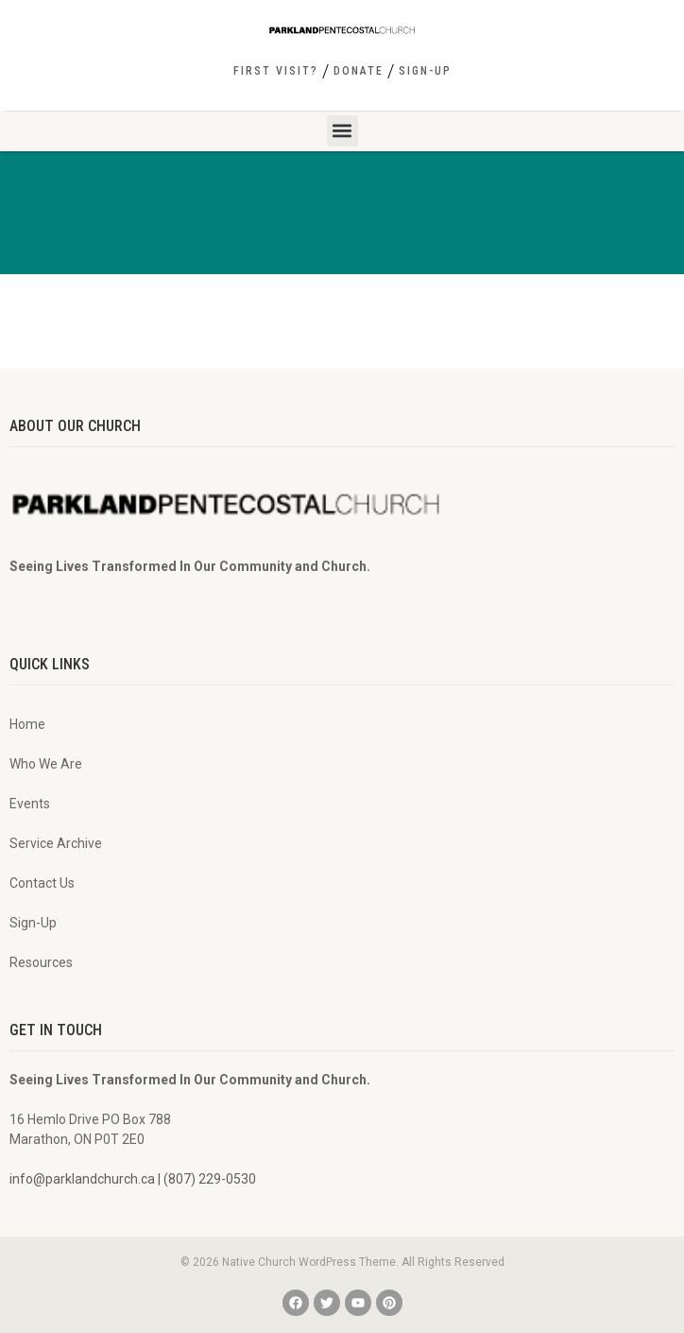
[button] (342, 131)
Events (29, 803)
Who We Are (45, 763)
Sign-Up (425, 71)
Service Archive (55, 843)
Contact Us (42, 883)
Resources (41, 962)
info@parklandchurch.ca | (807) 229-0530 (132, 1178)
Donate (358, 71)
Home (27, 724)
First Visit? (275, 71)
